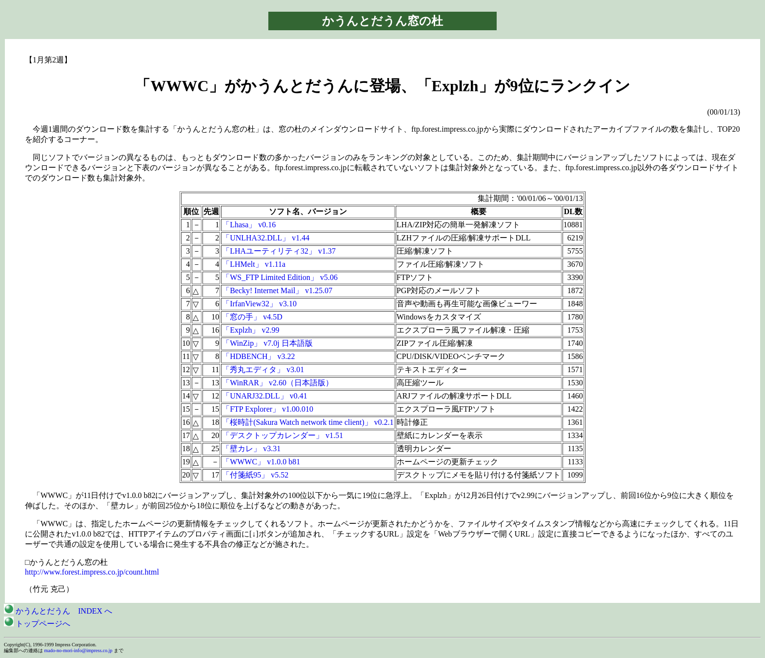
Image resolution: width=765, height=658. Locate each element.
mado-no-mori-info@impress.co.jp (78, 650)
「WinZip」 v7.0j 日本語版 (267, 343)
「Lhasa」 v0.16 (249, 224)
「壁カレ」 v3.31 (251, 448)
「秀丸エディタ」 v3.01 (263, 369)
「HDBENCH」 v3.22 (258, 356)
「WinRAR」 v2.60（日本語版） (277, 383)
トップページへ (37, 623)
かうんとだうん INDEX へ (58, 611)
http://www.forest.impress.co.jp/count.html (92, 572)
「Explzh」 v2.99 (250, 330)
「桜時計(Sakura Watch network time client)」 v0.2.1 (308, 422)
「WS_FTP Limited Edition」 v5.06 (280, 277)
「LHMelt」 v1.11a (253, 264)
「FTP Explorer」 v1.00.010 (267, 409)
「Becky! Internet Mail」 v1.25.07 (277, 290)
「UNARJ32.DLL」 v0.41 (264, 396)
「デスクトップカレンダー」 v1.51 (282, 435)
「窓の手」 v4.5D (252, 317)
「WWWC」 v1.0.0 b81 (261, 462)
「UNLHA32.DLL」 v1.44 (265, 238)
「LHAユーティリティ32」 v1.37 (279, 251)
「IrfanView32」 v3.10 (259, 303)
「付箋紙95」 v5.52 (255, 475)
